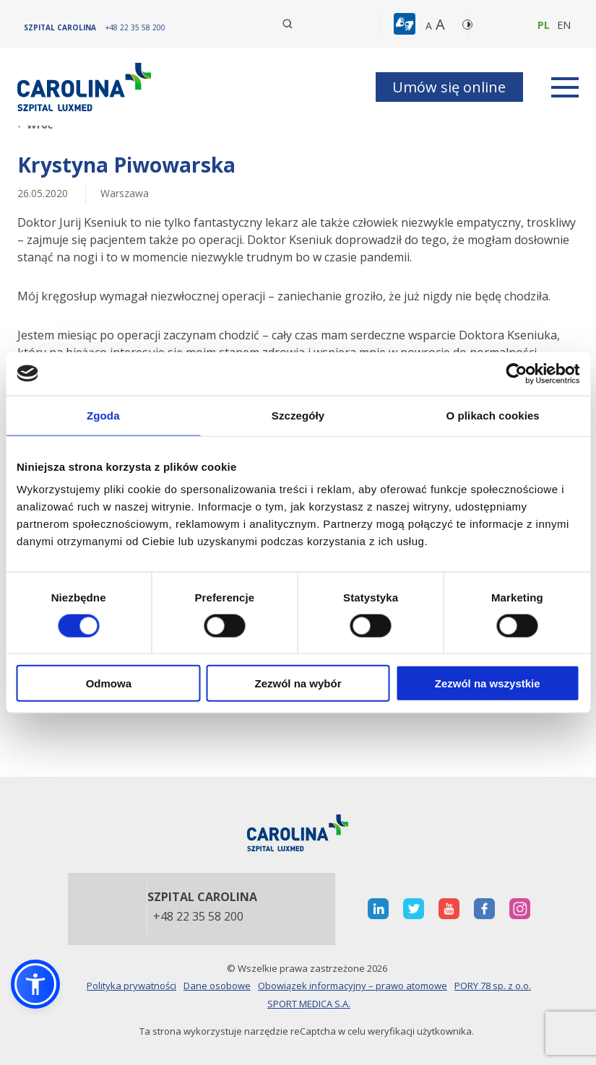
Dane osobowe (217, 986)
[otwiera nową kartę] (378, 908)
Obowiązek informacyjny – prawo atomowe (352, 986)
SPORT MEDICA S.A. (308, 1004)
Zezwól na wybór (297, 683)
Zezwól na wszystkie (487, 683)
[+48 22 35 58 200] (135, 27)
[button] (406, 24)
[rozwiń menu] (565, 87)
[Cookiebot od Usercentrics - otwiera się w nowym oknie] (516, 373)
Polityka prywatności (131, 986)
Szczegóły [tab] (298, 415)
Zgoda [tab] (103, 415)
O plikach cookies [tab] (493, 415)
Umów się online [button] (449, 87)
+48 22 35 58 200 (198, 916)
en (564, 24)
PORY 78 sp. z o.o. (492, 986)
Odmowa (108, 683)
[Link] (86, 87)
